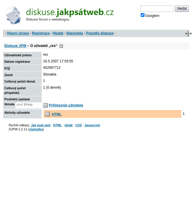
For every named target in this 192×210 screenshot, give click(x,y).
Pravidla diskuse (100, 33)
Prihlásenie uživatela (66, 105)
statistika (36, 129)
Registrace (41, 33)
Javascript (92, 125)
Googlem (150, 15)
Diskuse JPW (15, 46)
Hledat (58, 33)
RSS (61, 46)
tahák (68, 125)
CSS (78, 125)
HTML (56, 114)
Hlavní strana (18, 33)
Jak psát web (40, 125)
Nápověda (74, 33)
